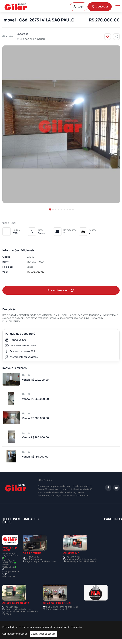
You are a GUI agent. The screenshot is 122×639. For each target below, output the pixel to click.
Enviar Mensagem (61, 290)
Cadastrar (100, 6)
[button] (50, 209)
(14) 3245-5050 (72, 557)
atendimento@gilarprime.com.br (81, 559)
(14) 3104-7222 (32, 557)
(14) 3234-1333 (11, 607)
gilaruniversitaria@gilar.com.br (19, 609)
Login (78, 6)
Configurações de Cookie (14, 633)
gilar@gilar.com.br (33, 559)
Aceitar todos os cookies (43, 633)
